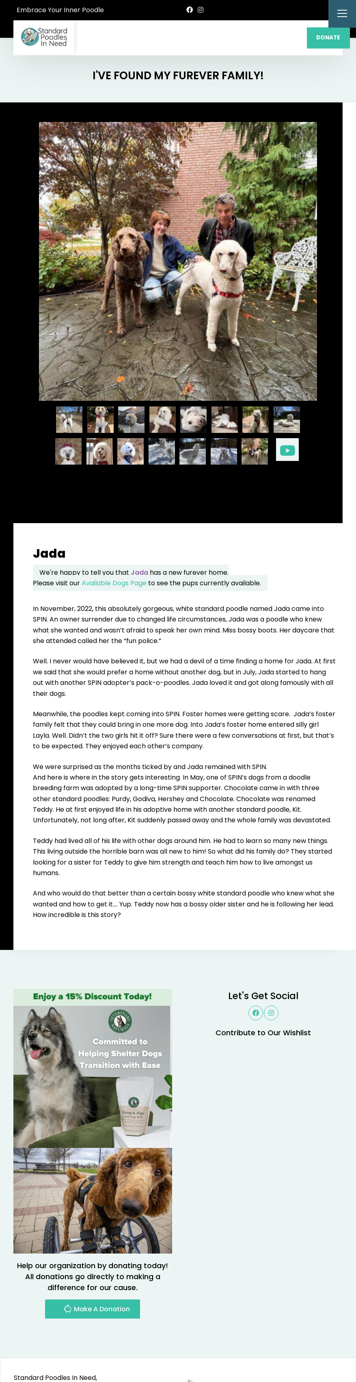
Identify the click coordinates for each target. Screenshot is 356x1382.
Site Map (325, 1350)
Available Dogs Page (114, 545)
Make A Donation (96, 1272)
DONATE (328, 37)
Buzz (198, 1350)
